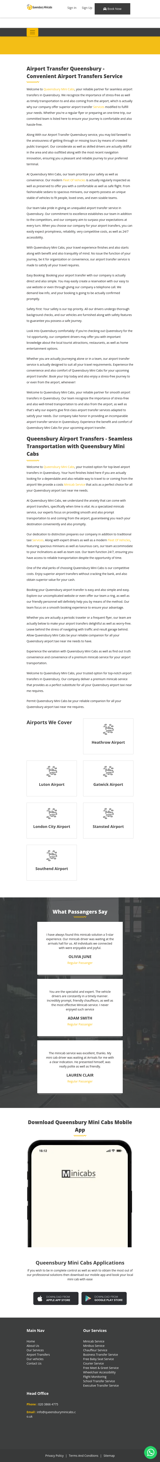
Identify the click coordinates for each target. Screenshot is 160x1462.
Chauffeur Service (95, 1350)
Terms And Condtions (83, 1456)
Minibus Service (94, 1346)
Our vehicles (35, 1359)
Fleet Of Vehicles (74, 180)
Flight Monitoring (94, 1377)
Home (31, 1341)
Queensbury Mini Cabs (59, 89)
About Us (33, 1346)
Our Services (35, 1350)
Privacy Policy (54, 1456)
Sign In (72, 8)
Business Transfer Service (100, 1355)
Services (98, 107)
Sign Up (87, 8)
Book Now (112, 9)
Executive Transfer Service (101, 1385)
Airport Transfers (38, 1355)
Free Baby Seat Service (98, 1359)
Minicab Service (74, 484)
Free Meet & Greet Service (101, 1368)
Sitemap (109, 1456)
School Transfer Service (99, 1381)
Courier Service (93, 1363)
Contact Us (34, 1363)
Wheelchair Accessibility (99, 1372)
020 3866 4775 (48, 1404)
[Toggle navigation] (32, 32)
